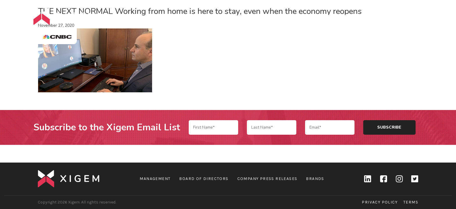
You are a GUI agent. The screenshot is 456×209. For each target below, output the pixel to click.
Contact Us (408, 16)
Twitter (414, 178)
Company (325, 16)
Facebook (383, 178)
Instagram (399, 178)
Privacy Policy (380, 202)
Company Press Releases (267, 178)
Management (155, 178)
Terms (410, 202)
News (378, 16)
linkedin (367, 178)
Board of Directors (203, 178)
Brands (354, 16)
